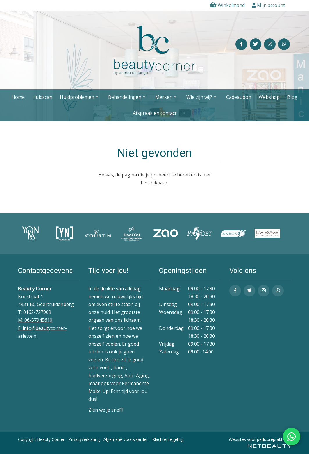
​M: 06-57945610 (35, 320)
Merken (166, 97)
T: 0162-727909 (34, 312)
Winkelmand (227, 5)
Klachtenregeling (167, 439)
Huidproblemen (79, 97)
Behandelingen (127, 97)
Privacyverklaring (84, 439)
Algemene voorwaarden (126, 439)
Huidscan (42, 97)
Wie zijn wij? (201, 97)
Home (18, 97)
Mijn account (268, 5)
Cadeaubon (238, 97)
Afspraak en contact (154, 113)
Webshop (269, 97)
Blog (292, 97)
